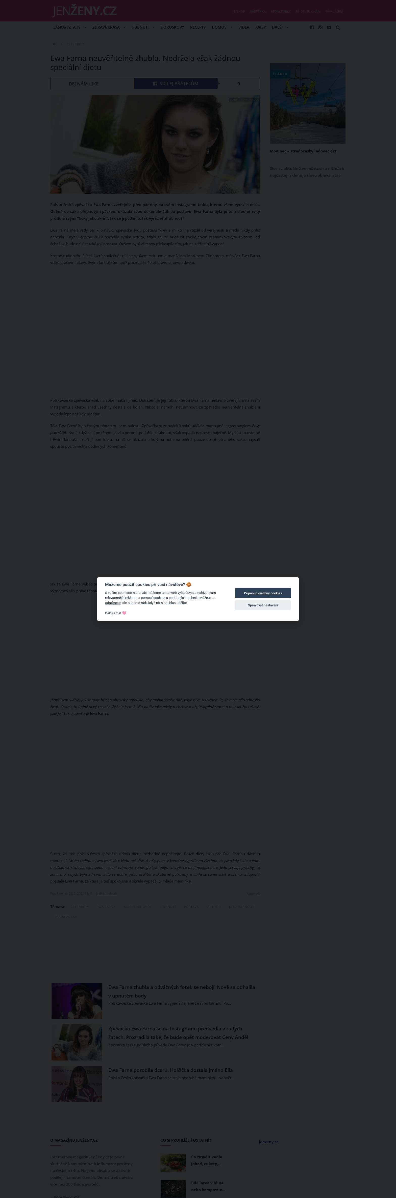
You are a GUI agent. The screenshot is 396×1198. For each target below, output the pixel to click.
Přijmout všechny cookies (263, 593)
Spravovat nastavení (263, 605)
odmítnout (113, 603)
